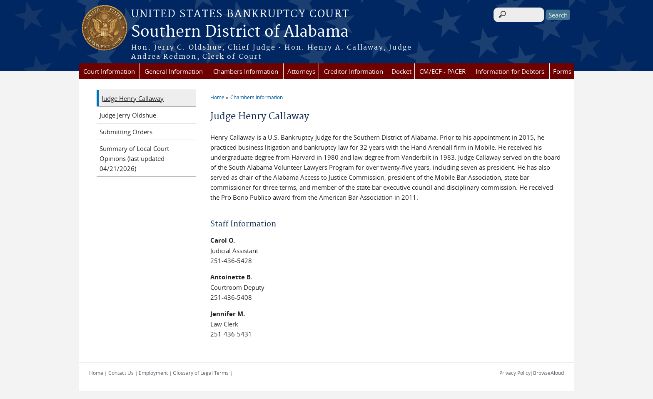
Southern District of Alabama (240, 32)
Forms (562, 71)
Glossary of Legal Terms (201, 372)
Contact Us (121, 372)
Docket (401, 71)
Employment (153, 372)
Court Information (109, 71)
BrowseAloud (548, 372)
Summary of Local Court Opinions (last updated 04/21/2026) (134, 158)
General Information (174, 71)
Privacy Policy (515, 372)
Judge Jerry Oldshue (128, 115)
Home (217, 97)
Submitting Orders (126, 132)
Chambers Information (245, 71)
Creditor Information (353, 71)
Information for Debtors (510, 71)
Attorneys (301, 71)
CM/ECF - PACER (442, 71)
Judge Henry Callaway (133, 98)
